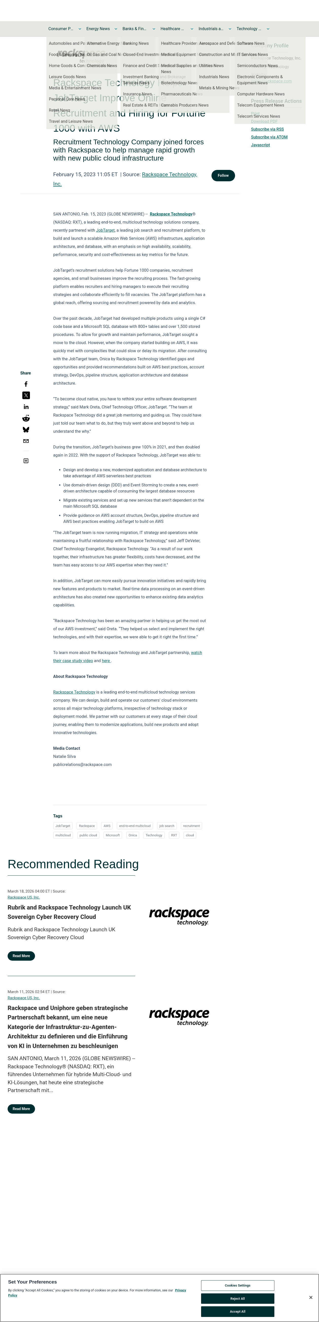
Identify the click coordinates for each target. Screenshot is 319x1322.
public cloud (88, 835)
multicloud (63, 835)
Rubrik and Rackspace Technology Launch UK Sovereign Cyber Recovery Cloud (69, 912)
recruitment (191, 826)
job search (167, 826)
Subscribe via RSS (267, 129)
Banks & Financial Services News (135, 28)
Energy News (98, 28)
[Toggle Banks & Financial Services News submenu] (153, 28)
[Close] (310, 1297)
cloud (190, 835)
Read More (21, 956)
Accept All (237, 1312)
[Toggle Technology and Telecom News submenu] (268, 28)
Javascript (260, 145)
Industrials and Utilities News (211, 28)
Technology (154, 835)
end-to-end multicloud (135, 826)
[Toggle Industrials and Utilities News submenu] (230, 28)
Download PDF (264, 121)
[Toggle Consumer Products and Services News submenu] (79, 28)
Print (255, 113)
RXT (174, 835)
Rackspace (87, 826)
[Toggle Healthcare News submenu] (191, 28)
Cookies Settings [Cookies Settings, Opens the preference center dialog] (238, 1286)
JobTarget (105, 230)
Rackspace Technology (74, 692)
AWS (106, 826)
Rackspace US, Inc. (24, 897)
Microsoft (113, 835)
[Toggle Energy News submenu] (115, 28)
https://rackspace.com (271, 81)
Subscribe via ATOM (269, 137)
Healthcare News (173, 28)
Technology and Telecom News (249, 28)
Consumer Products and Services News (61, 28)
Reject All (238, 1299)
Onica (133, 835)
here (106, 660)
